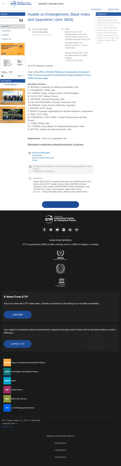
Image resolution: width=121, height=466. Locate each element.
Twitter (51, 230)
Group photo (37, 155)
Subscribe (17, 315)
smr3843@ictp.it (11, 84)
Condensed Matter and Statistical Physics (22, 372)
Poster (34, 160)
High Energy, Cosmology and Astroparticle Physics (25, 363)
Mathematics (11, 381)
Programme (6, 31)
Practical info (6, 39)
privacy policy (60, 443)
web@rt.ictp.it (7, 427)
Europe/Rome (96, 9)
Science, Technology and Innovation (20, 408)
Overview (5, 26)
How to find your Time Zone (43, 158)
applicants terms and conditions (60, 436)
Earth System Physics (14, 390)
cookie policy (60, 450)
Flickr (76, 230)
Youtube (57, 230)
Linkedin (70, 230)
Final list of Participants (41, 153)
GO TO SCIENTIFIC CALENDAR (61, 204)
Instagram (64, 230)
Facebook (44, 230)
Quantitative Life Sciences (16, 399)
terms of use (60, 457)
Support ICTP (18, 344)
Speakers (5, 35)
